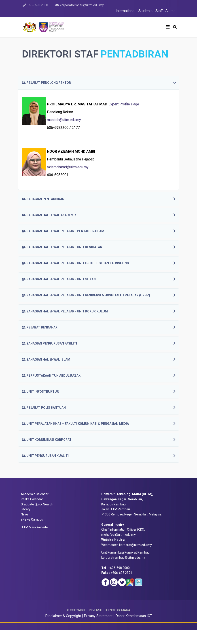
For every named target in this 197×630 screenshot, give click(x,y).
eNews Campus (32, 519)
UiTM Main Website (34, 527)
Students (145, 11)
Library (25, 509)
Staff (159, 11)
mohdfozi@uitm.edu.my (118, 534)
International (126, 11)
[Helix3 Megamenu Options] (168, 27)
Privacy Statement (98, 616)
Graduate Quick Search (37, 504)
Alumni (170, 11)
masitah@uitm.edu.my (64, 120)
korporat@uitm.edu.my (135, 545)
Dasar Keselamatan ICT (133, 616)
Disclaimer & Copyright (63, 616)
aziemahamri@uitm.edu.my (68, 167)
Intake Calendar (32, 499)
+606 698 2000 (37, 5)
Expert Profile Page (123, 104)
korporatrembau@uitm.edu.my (82, 5)
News (25, 514)
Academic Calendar (35, 494)
